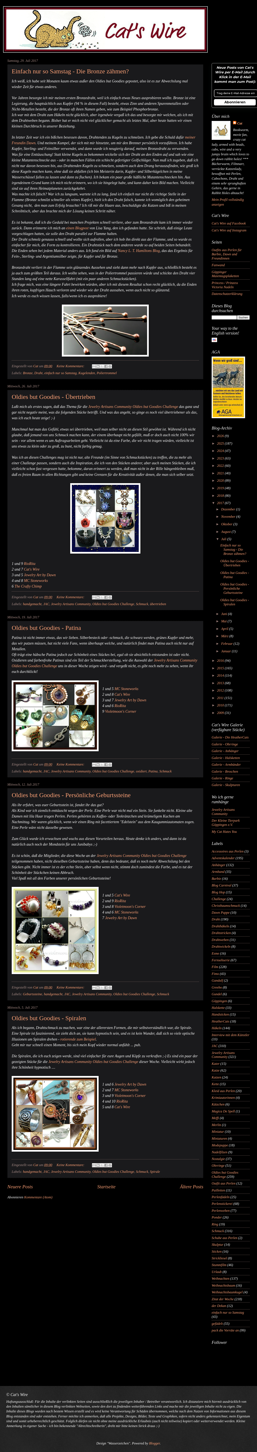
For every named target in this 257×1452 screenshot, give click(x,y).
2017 (221, 503)
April (225, 629)
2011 (221, 698)
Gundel (217, 994)
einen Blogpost (77, 228)
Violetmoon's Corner (120, 711)
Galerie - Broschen (225, 771)
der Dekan (219, 1306)
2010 (221, 705)
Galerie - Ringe (222, 778)
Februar (227, 644)
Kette (215, 1084)
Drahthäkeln (220, 926)
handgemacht (32, 604)
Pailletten (218, 1190)
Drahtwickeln (221, 947)
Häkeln (217, 1028)
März (225, 636)
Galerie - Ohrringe (225, 744)
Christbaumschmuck (226, 906)
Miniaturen (219, 1139)
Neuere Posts (20, 1186)
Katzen (216, 1077)
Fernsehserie (221, 960)
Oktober (227, 524)
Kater (216, 1064)
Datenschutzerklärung (227, 294)
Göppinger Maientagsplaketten (225, 274)
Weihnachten (220, 1279)
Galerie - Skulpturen (226, 785)
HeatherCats (220, 1021)
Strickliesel (219, 1258)
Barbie (216, 879)
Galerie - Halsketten (226, 758)
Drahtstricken (221, 933)
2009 (221, 713)
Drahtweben (220, 940)
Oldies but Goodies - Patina (46, 627)
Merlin (216, 1125)
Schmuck (142, 604)
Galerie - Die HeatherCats (230, 737)
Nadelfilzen (219, 1152)
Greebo (217, 987)
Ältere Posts (191, 1186)
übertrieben (158, 604)
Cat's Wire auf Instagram (229, 230)
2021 (221, 473)
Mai (224, 621)
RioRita (30, 564)
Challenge (219, 899)
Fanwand (218, 265)
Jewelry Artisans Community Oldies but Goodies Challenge (133, 407)
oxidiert (141, 771)
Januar (226, 651)
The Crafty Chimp (28, 586)
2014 (221, 675)
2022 (221, 466)
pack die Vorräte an (225, 1330)
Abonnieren (235, 102)
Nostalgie (218, 1159)
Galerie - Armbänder (226, 765)
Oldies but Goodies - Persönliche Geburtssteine (71, 795)
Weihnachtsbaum (223, 1285)
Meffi (215, 1118)
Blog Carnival (221, 885)
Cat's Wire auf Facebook (229, 223)
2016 (221, 661)
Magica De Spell (223, 1111)
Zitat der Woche (223, 1299)
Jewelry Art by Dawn (40, 575)
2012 (221, 690)
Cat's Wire (32, 569)
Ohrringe (218, 1166)
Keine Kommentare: (71, 366)
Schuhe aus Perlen (224, 1238)
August (226, 532)
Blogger (154, 1443)
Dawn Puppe (221, 913)
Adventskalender (223, 858)
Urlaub (217, 1272)
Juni (224, 614)
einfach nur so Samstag (60, 373)
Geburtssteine (32, 994)
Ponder (217, 1217)
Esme (215, 953)
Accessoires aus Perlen (228, 851)
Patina (153, 771)
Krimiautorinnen (223, 1098)
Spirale (155, 1172)
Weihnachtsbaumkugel (227, 1292)
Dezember (228, 509)
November (228, 517)
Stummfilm (219, 1265)
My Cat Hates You (224, 832)
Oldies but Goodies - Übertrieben (53, 396)
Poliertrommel (107, 373)
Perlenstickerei (222, 1204)
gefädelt (217, 1324)
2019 (221, 488)
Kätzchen (218, 1104)
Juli (224, 539)
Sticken (217, 1251)
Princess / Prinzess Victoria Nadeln (225, 285)
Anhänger (218, 865)
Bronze (28, 373)
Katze (216, 1070)
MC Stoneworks (36, 581)
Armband (218, 872)
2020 (221, 481)
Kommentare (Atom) (38, 1197)
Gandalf (217, 980)
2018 (221, 496)
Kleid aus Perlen (223, 1091)
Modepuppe (220, 1145)
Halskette (218, 1008)
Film (215, 967)
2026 (221, 436)
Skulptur (217, 1245)
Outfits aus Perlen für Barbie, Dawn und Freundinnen (227, 254)
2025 (221, 443)
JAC (46, 604)
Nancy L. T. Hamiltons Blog (139, 251)
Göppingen (219, 1001)
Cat (239, 123)
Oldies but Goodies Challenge (113, 604)
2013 (221, 683)
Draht (38, 373)
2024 (221, 451)
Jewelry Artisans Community (71, 604)
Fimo (215, 974)
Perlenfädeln (220, 1197)
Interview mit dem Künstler (230, 1035)
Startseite (106, 1186)
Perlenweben (221, 1211)
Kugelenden (86, 373)
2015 (221, 668)
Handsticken (220, 1014)
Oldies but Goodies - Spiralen (49, 1018)
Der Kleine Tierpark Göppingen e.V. (226, 823)
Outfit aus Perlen (223, 1183)
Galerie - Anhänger (225, 751)
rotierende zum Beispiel (78, 1039)
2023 (221, 458)
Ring (215, 1224)
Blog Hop (218, 892)
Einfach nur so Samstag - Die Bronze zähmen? (70, 71)
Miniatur (218, 1132)
